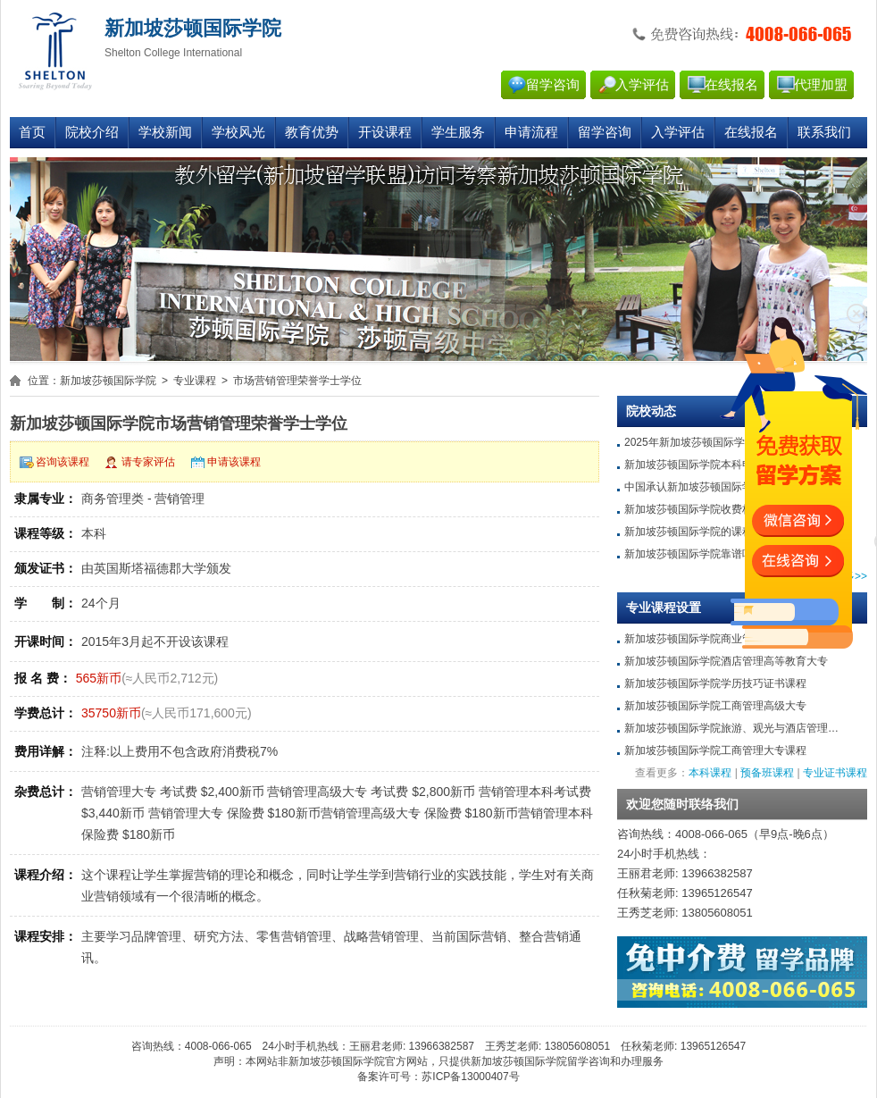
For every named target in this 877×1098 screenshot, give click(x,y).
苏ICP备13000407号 (470, 1076)
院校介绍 (92, 132)
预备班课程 (767, 773)
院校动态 (651, 411)
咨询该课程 (62, 462)
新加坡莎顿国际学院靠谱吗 (688, 554)
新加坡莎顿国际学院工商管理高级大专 (715, 706)
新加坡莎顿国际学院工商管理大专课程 (715, 750)
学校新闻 (165, 132)
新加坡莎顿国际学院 (108, 380)
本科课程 (710, 773)
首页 (32, 132)
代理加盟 (821, 85)
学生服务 (458, 132)
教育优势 (311, 132)
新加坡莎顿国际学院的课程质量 (699, 531)
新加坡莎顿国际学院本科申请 (694, 464)
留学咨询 (553, 85)
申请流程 (531, 132)
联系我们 (824, 132)
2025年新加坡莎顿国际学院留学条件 (711, 442)
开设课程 (385, 132)
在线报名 (731, 85)
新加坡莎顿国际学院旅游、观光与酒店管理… (731, 728)
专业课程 (194, 380)
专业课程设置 (663, 608)
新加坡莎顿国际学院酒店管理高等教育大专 (726, 661)
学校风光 (238, 132)
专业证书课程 (835, 773)
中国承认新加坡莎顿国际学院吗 (699, 487)
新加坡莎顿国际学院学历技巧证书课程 (715, 683)
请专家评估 (148, 462)
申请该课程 (234, 462)
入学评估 (642, 85)
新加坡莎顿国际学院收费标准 (694, 509)
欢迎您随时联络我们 (682, 804)
